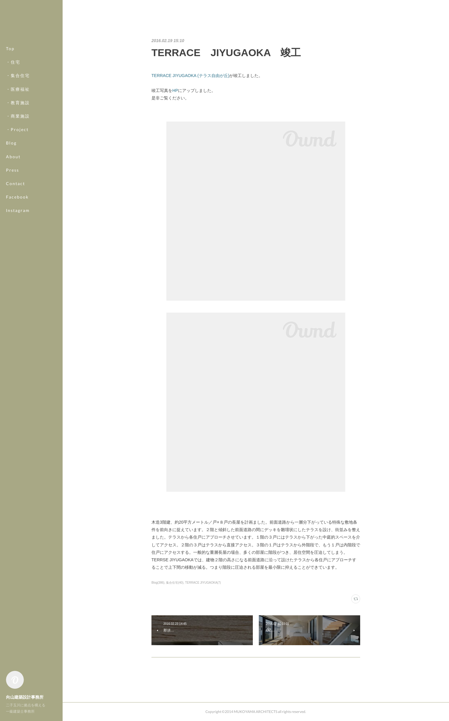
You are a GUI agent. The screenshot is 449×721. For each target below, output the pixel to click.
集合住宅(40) (174, 582)
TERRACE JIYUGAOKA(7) (203, 582)
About (13, 156)
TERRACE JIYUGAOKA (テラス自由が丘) (190, 75)
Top (10, 48)
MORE (13, 196)
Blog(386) (157, 582)
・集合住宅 (18, 75)
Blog (11, 142)
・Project (17, 129)
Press (12, 170)
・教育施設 (18, 102)
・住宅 (13, 61)
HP (175, 90)
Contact (15, 183)
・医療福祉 (18, 89)
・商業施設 (18, 116)
